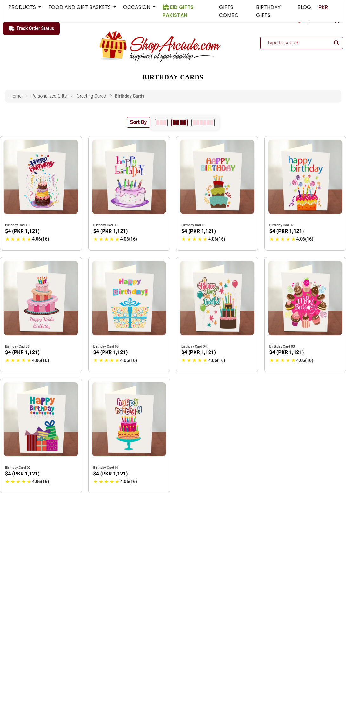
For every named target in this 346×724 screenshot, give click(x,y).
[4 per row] (179, 122)
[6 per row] (203, 122)
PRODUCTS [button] (22, 7)
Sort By (138, 122)
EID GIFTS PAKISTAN (178, 11)
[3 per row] (161, 122)
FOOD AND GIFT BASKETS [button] (80, 7)
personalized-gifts (49, 96)
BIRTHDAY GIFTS (268, 11)
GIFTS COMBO (229, 11)
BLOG (304, 7)
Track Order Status (31, 28)
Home (15, 96)
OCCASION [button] (137, 7)
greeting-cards (91, 96)
